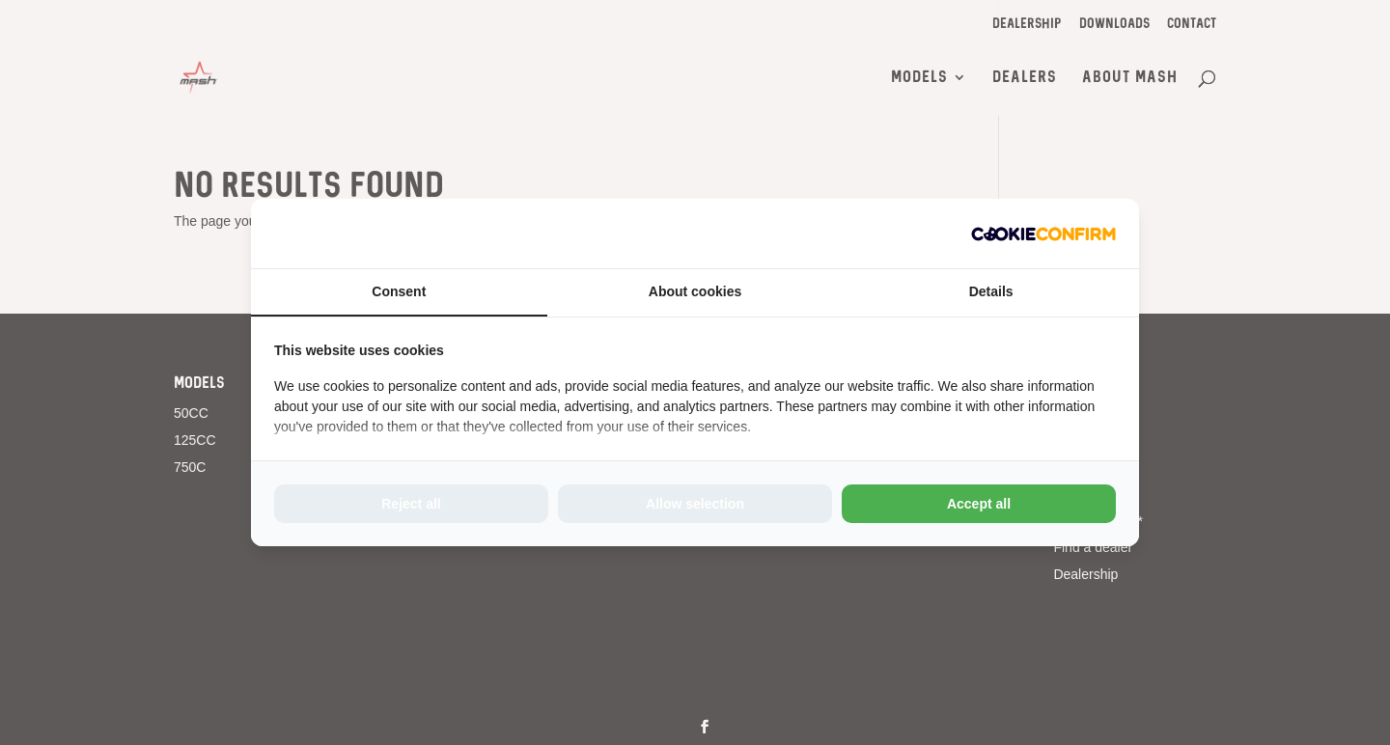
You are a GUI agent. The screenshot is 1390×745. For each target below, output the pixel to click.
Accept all (979, 503)
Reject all (410, 503)
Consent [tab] (399, 291)
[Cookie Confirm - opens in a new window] (1043, 233)
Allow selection (695, 503)
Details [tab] (991, 291)
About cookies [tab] (695, 291)
